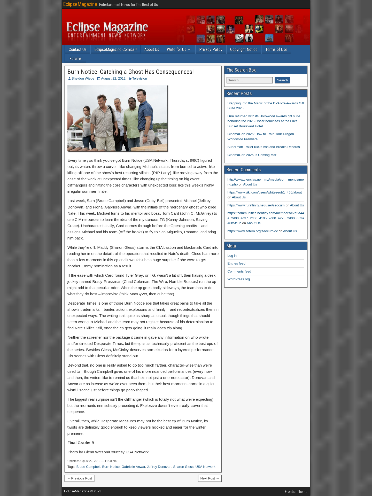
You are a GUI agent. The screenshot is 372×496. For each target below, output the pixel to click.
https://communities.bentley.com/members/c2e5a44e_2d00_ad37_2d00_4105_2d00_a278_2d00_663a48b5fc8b (266, 218)
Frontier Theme (296, 491)
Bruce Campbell (88, 467)
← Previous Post (79, 478)
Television (139, 78)
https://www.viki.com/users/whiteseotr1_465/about (265, 192)
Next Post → (209, 478)
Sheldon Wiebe (83, 78)
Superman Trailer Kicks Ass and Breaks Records (264, 147)
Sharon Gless (183, 467)
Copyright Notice (244, 49)
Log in (232, 256)
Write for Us (176, 49)
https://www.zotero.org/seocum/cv (253, 231)
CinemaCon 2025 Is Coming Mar (252, 155)
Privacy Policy (210, 49)
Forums (75, 58)
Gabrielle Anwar (133, 467)
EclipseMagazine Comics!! (115, 49)
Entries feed (236, 263)
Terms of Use (276, 49)
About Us (151, 49)
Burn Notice (111, 467)
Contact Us (78, 49)
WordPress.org (239, 279)
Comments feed (239, 271)
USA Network (205, 467)
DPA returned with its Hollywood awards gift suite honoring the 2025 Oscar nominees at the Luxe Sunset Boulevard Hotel (264, 121)
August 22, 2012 (113, 78)
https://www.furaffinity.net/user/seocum (256, 205)
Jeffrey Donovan (159, 467)
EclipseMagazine (80, 4)
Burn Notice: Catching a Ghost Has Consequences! (130, 71)
